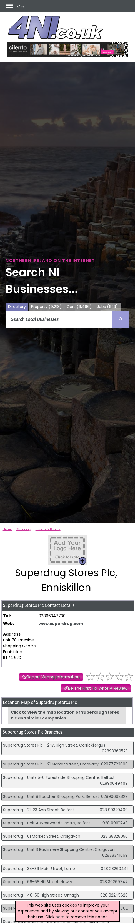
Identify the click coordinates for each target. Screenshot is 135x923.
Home (7, 529)
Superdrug (13, 777)
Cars (79, 307)
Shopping (23, 529)
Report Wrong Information (53, 677)
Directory (17, 306)
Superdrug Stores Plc (23, 745)
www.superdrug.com (61, 623)
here (60, 917)
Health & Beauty (48, 529)
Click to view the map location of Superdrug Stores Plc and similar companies (65, 715)
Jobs (107, 307)
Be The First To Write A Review (98, 688)
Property (46, 307)
